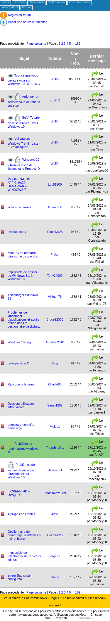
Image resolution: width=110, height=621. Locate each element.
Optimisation (56, 2)
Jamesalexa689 (55, 493)
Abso (54, 514)
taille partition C (18, 363)
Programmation (79, 2)
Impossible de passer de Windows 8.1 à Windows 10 (22, 275)
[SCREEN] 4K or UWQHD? (19, 493)
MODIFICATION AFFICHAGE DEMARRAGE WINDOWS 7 (19, 184)
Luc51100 (55, 184)
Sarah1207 (54, 405)
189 (77, 43)
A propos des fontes (21, 514)
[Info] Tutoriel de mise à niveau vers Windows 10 (24, 121)
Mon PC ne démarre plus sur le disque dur (22, 254)
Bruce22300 (54, 319)
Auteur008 (55, 207)
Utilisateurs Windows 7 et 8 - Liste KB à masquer (23, 142)
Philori (54, 254)
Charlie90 (55, 384)
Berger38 (54, 556)
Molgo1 (55, 426)
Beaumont (55, 470)
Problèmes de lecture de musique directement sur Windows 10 (21, 471)
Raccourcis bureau (21, 384)
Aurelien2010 (55, 342)
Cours (5, 2)
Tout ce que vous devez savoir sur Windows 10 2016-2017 (24, 79)
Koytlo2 (55, 100)
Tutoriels (19, 2)
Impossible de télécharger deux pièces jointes (24, 556)
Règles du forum (15, 15)
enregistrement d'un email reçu (21, 426)
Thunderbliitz (55, 447)
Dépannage (36, 2)
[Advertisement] (55, 28)
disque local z (17, 231)
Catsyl (54, 363)
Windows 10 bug (19, 342)
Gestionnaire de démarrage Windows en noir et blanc (24, 535)
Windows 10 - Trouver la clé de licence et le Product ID (24, 164)
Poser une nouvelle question (23, 22)
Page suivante (36, 43)
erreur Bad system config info (20, 577)
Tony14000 (54, 275)
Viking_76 (55, 296)
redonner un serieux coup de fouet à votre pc (24, 100)
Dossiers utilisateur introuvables (21, 405)
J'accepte (61, 618)
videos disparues (19, 207)
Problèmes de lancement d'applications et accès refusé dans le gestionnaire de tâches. (24, 319)
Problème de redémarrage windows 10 (23, 448)
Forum (26, 7)
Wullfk (55, 79)
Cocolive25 (55, 231)
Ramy (55, 577)
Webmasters (9, 7)
